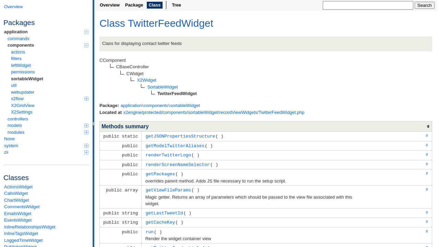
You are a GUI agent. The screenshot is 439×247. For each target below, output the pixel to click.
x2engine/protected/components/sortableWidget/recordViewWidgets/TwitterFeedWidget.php (214, 112)
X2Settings (22, 112)
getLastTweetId (164, 211)
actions (18, 52)
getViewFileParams (168, 188)
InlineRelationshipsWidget (30, 227)
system (46, 145)
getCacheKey (160, 219)
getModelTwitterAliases (174, 145)
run (149, 229)
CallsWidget (16, 193)
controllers (18, 118)
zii (46, 152)
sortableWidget (27, 78)
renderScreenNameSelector (177, 163)
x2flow (49, 98)
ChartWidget (16, 200)
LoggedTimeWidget (23, 240)
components (48, 45)
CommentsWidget (21, 206)
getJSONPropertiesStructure (180, 136)
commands (18, 38)
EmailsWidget (17, 213)
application (46, 31)
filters (16, 58)
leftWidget (21, 65)
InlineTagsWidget (21, 233)
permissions (23, 71)
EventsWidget (18, 220)
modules (48, 132)
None (9, 138)
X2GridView (22, 105)
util (14, 85)
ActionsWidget (18, 186)
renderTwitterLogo (168, 154)
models (48, 125)
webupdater (22, 92)
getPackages (160, 172)
